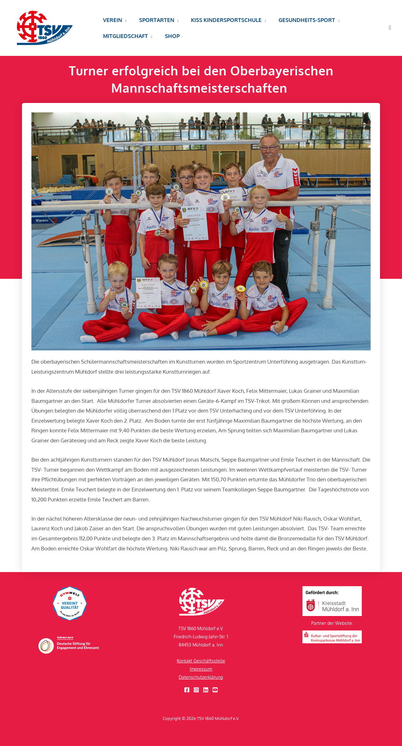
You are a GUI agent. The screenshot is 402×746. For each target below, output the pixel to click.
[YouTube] (215, 690)
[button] (123, 22)
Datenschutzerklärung (201, 677)
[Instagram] (196, 690)
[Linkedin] (206, 690)
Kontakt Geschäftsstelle (201, 660)
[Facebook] (187, 690)
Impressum (201, 669)
